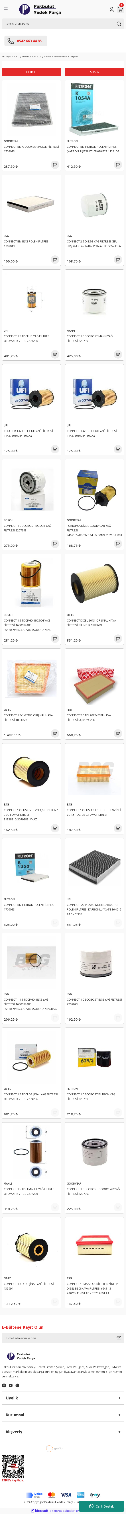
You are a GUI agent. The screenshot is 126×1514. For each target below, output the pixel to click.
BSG (6, 236)
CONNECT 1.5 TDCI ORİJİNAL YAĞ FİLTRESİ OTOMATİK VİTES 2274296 (31, 1096)
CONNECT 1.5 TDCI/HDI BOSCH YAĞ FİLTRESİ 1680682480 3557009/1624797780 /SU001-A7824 (27, 625)
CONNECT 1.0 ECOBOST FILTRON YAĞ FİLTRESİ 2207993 (91, 1096)
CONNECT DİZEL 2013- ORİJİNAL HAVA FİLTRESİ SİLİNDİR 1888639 (91, 622)
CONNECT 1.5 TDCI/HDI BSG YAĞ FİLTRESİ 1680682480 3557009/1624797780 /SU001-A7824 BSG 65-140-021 (30, 1004)
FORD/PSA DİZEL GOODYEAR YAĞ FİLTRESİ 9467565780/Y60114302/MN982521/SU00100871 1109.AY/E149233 (94, 531)
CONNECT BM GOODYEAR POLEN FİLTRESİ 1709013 (31, 149)
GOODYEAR (11, 141)
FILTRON (72, 141)
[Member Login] (111, 9)
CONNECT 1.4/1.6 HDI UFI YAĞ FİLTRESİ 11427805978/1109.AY (92, 433)
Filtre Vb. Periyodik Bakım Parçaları (61, 56)
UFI (6, 330)
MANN (71, 330)
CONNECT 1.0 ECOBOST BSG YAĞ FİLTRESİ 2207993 (94, 1001)
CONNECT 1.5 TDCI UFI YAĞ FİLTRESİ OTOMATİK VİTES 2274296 (27, 338)
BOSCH (8, 520)
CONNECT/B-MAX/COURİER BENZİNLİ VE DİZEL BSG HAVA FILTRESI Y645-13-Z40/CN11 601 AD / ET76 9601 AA (93, 1288)
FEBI (69, 709)
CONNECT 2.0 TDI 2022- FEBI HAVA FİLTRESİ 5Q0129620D (89, 717)
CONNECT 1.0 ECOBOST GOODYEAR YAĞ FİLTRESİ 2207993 (93, 1191)
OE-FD (70, 615)
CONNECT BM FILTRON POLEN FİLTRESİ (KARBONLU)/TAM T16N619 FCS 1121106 (93, 149)
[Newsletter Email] (63, 1338)
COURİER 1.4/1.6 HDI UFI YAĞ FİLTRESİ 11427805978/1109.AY (28, 433)
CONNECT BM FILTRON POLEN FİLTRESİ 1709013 (29, 907)
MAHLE (8, 1183)
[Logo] (40, 9)
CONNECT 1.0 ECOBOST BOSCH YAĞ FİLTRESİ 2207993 (27, 528)
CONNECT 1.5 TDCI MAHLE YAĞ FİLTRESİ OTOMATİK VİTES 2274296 (29, 1191)
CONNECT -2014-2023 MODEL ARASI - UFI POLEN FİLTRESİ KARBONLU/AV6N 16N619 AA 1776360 (94, 909)
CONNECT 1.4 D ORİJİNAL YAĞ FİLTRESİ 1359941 (29, 1286)
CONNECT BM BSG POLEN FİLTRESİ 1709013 (26, 243)
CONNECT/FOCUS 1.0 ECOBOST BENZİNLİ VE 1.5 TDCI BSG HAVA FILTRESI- (94, 812)
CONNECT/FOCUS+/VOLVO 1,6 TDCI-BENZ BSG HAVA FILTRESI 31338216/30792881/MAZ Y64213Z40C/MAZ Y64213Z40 (31, 815)
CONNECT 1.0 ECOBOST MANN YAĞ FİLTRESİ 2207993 (90, 338)
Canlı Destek (101, 1506)
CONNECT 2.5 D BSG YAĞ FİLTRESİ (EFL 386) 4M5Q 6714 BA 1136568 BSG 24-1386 (94, 243)
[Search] (63, 23)
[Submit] (120, 1338)
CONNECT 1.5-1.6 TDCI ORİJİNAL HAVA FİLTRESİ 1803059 (28, 717)
